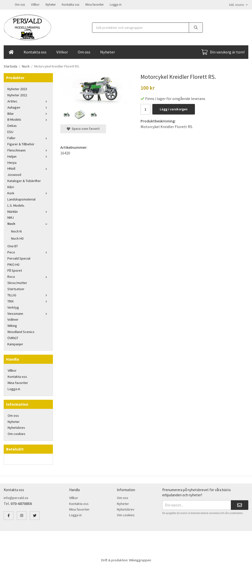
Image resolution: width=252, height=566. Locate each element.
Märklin (28, 211)
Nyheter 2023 (17, 88)
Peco (28, 252)
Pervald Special (18, 258)
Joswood (14, 174)
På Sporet (14, 270)
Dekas (12, 125)
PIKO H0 (13, 264)
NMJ (10, 217)
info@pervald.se (16, 497)
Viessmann (28, 313)
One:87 (12, 245)
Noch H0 (17, 238)
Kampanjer (15, 343)
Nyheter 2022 (17, 94)
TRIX (28, 301)
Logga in (116, 4)
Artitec (28, 101)
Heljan (28, 156)
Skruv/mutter (17, 282)
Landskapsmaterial (21, 199)
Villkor (35, 4)
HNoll (28, 168)
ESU (10, 131)
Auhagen (28, 107)
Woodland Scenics (20, 331)
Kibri (10, 186)
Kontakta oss (70, 4)
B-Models (28, 119)
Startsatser (15, 288)
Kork (28, 192)
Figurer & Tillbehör (20, 143)
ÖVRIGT (12, 337)
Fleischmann (28, 150)
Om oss (20, 4)
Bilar (28, 113)
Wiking (12, 325)
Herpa (11, 162)
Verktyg (13, 307)
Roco (28, 276)
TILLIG (28, 294)
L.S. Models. (16, 205)
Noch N (16, 231)
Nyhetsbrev (16, 427)
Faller (28, 137)
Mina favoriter (94, 4)
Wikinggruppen (140, 559)
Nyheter (51, 4)
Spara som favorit (83, 128)
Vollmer (12, 319)
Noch (28, 223)
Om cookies (16, 433)
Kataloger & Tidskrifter (24, 180)
